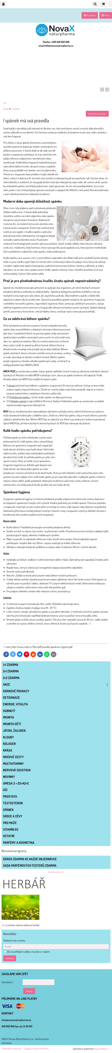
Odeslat (29, 991)
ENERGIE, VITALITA (15, 704)
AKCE (56, 684)
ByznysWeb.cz (102, 1048)
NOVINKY (9, 777)
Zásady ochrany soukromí (36, 1048)
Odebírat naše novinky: (14, 940)
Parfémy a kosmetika (18, 842)
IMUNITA (8, 717)
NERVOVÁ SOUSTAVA (17, 770)
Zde (3, 925)
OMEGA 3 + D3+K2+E (16, 783)
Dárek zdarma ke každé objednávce (30, 859)
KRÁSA (7, 750)
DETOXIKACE (11, 697)
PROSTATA (10, 796)
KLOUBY (8, 737)
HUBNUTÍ (9, 711)
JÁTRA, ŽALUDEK (14, 730)
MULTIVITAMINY (13, 763)
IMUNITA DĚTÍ (12, 724)
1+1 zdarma (10, 665)
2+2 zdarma (11, 678)
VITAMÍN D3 (10, 829)
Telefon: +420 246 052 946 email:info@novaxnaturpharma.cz (56, 43)
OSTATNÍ (8, 836)
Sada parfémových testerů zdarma (29, 865)
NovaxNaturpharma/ (56, 872)
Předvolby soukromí (11, 1048)
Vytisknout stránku (97, 113)
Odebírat (10, 958)
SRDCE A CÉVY (12, 816)
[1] (90, 623)
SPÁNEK (8, 810)
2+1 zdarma (11, 671)
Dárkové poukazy (16, 691)
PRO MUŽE (10, 823)
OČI (5, 790)
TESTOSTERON (13, 803)
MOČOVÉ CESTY (13, 757)
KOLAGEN (9, 744)
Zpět (5, 103)
